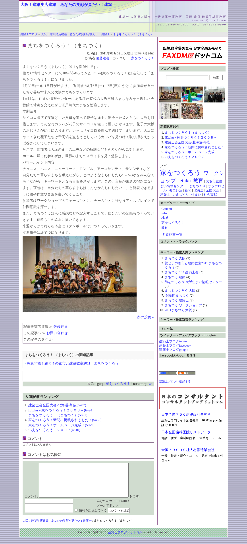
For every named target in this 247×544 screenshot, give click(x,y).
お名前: (134, 503)
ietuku (184, 180)
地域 (164, 218)
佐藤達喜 (102, 58)
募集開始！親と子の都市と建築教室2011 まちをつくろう (73, 363)
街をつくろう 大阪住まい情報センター (193, 282)
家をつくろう (180, 172)
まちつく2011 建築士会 (182, 272)
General (166, 208)
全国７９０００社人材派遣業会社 (187, 450)
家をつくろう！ (142, 58)
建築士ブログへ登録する (175, 381)
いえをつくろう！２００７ (185, 157)
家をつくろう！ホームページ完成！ (191, 152)
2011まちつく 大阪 (178, 310)
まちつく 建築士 (177, 300)
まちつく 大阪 (175, 258)
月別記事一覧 (172, 234)
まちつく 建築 (175, 277)
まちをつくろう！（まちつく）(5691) (57, 415)
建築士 (165, 194)
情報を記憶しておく (93, 517)
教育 (198, 180)
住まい (196, 194)
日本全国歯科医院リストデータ (186, 432)
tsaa (150, 384)
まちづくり (197, 186)
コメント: (31, 503)
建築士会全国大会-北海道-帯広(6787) (57, 405)
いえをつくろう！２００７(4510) (54, 430)
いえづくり (180, 194)
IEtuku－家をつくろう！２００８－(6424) (60, 410)
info (164, 213)
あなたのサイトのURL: (113, 507)
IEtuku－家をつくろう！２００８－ (191, 137)
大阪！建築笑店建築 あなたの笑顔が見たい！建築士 (68, 4)
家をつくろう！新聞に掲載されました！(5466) (65, 420)
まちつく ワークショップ (183, 305)
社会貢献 (210, 194)
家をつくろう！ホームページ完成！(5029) (61, 425)
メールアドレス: (108, 512)
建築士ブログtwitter (173, 341)
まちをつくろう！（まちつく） (188, 132)
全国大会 (212, 190)
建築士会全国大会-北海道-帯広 (187, 142)
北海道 (199, 190)
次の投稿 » (145, 317)
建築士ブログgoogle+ (174, 349)
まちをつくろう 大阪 (180, 290)
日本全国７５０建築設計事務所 (186, 414)
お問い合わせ (57, 333)
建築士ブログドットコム (125, 539)
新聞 (188, 190)
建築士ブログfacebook (175, 345)
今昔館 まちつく (177, 295)
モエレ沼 (175, 190)
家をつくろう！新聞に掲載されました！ (194, 147)
